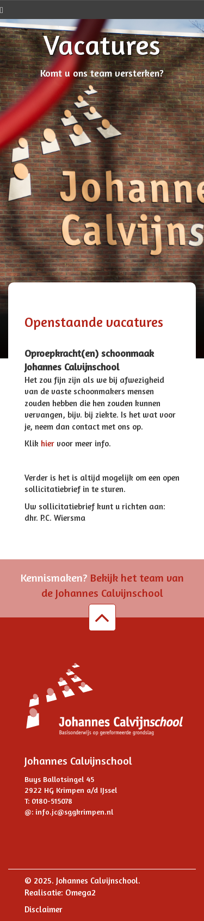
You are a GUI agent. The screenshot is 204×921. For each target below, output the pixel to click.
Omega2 (80, 892)
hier (49, 443)
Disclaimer (43, 909)
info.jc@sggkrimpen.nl (74, 811)
